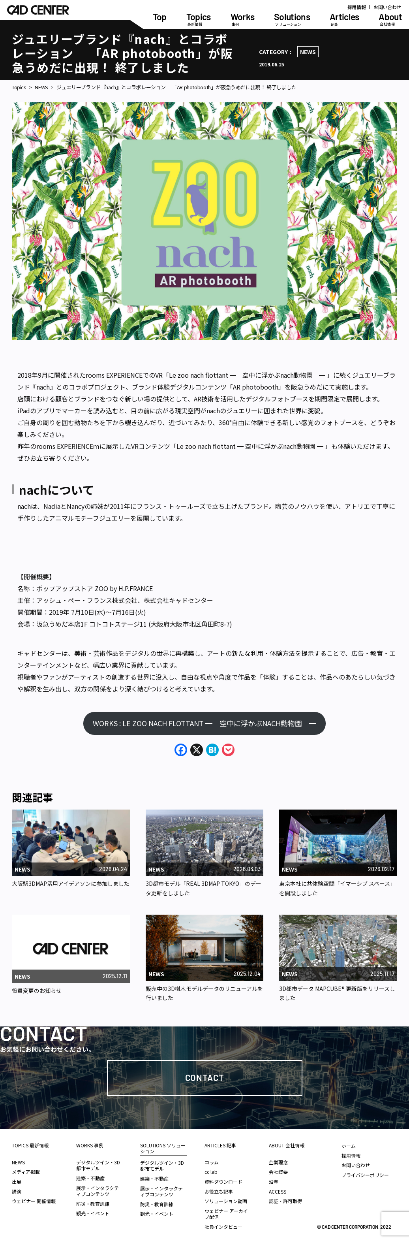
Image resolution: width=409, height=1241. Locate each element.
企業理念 (278, 1162)
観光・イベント (92, 1213)
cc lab (211, 1171)
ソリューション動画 (225, 1201)
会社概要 (278, 1171)
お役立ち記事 (218, 1191)
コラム (211, 1162)
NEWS (308, 52)
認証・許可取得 (285, 1201)
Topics (19, 87)
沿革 (273, 1181)
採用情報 (356, 7)
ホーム (348, 1145)
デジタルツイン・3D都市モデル (98, 1165)
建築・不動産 (90, 1178)
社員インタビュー (223, 1226)
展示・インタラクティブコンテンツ (97, 1191)
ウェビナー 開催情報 (34, 1201)
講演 (16, 1191)
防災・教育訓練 (92, 1203)
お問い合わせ (387, 7)
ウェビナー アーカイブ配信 (226, 1213)
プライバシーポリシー (365, 1174)
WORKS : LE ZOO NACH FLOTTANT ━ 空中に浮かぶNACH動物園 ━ (204, 723)
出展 (16, 1181)
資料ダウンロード (223, 1181)
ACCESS (277, 1191)
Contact (204, 1077)
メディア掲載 (26, 1171)
